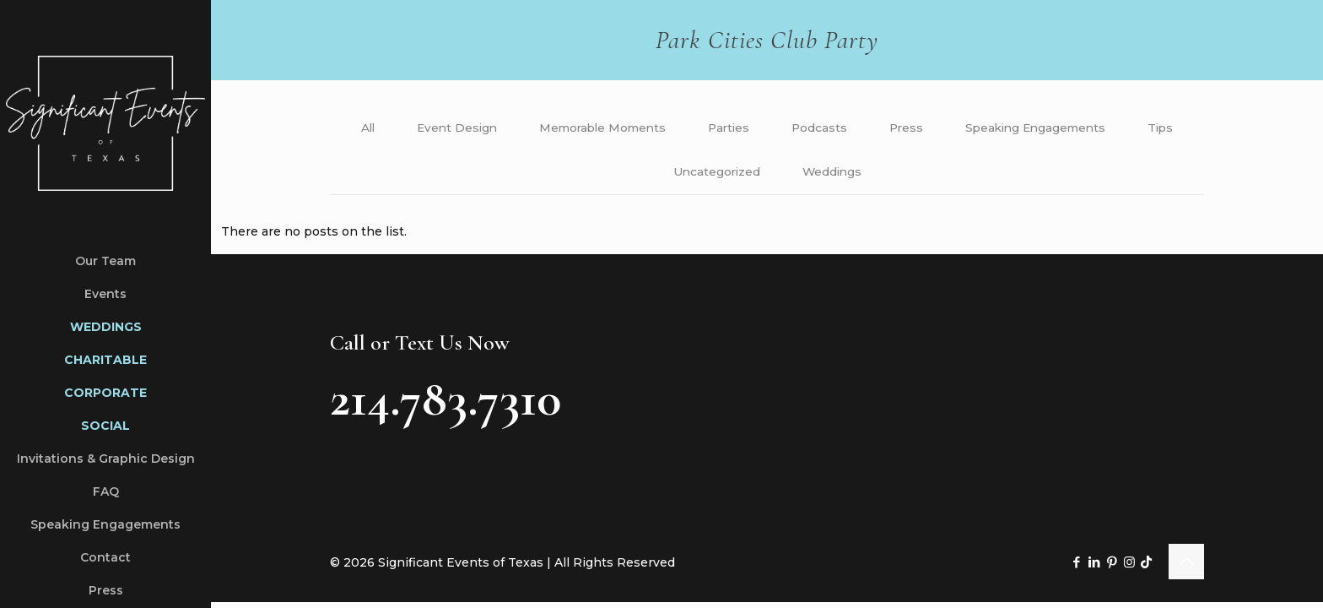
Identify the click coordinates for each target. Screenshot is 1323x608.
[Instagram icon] (1129, 566)
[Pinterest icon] (1111, 566)
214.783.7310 (445, 402)
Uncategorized (750, 174)
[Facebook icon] (1076, 566)
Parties (763, 128)
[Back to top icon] (1186, 566)
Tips (649, 174)
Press (943, 128)
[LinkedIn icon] (1094, 566)
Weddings (868, 174)
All (391, 128)
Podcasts (855, 128)
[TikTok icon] (1146, 566)
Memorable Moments (633, 128)
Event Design (483, 128)
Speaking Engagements (1076, 128)
